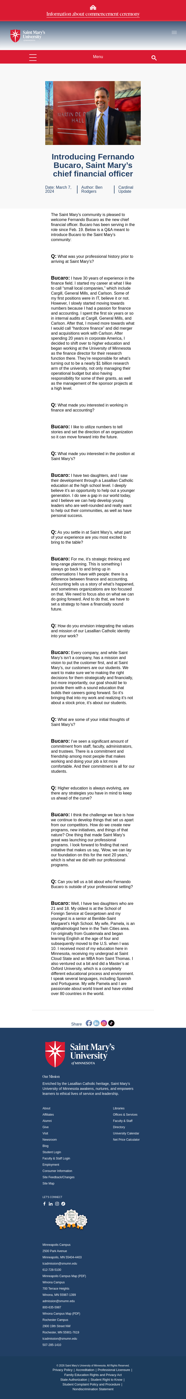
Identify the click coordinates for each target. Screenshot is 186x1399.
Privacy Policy (64, 1370)
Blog (45, 1146)
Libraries (118, 1108)
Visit (45, 1133)
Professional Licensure (116, 1370)
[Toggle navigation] (174, 33)
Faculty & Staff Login (56, 1158)
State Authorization (75, 1379)
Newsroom (49, 1139)
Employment (50, 1164)
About (46, 1108)
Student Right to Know (108, 1379)
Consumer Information (57, 1171)
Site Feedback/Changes (58, 1177)
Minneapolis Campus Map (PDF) (64, 1276)
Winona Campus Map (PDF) (61, 1313)
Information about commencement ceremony (93, 13)
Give (45, 1127)
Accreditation (87, 1370)
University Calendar (126, 1133)
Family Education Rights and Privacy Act (93, 1375)
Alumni (47, 1121)
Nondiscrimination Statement (93, 1389)
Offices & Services (125, 1114)
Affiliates (48, 1114)
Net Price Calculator (126, 1139)
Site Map (48, 1183)
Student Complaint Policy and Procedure (93, 1384)
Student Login (51, 1152)
